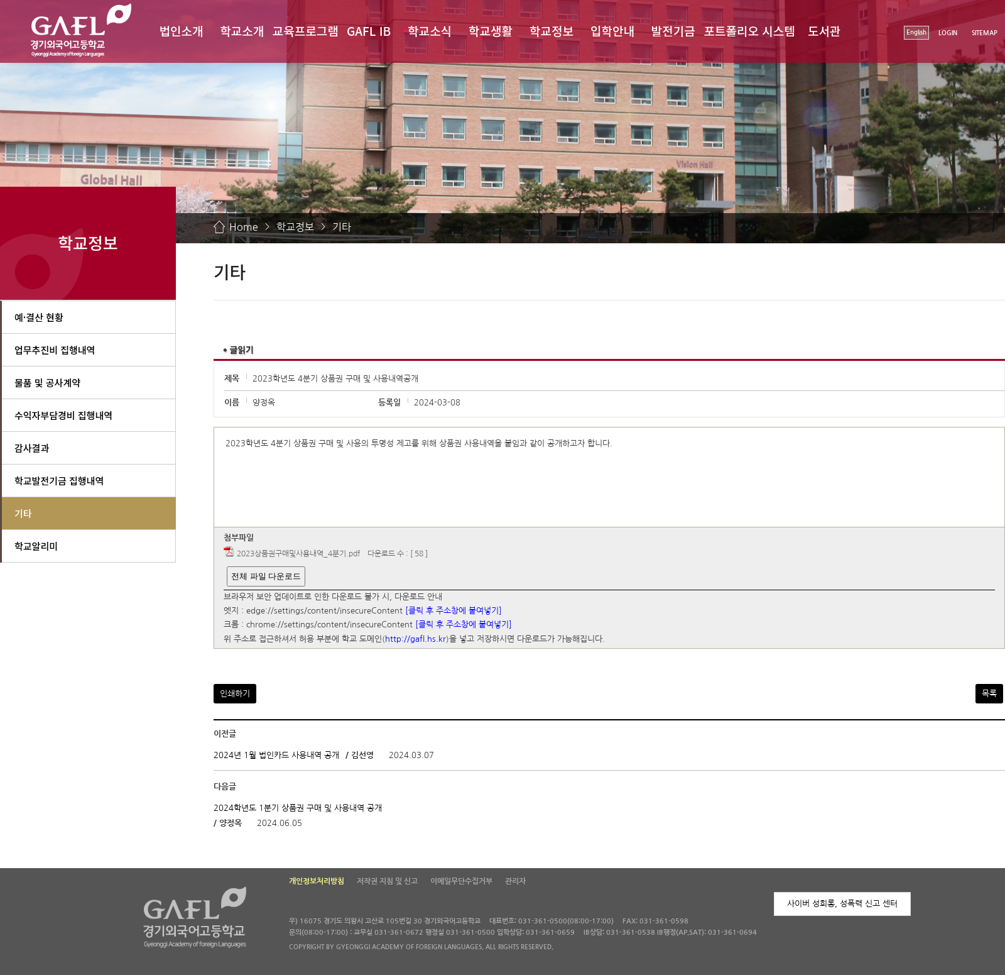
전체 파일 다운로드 (266, 576)
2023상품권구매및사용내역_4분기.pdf (298, 554)
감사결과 (31, 447)
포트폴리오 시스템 (749, 30)
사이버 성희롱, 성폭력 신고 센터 (842, 904)
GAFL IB (369, 30)
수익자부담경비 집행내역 (63, 415)
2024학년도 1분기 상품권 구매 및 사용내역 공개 (298, 808)
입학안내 (612, 30)
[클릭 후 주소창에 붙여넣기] (453, 611)
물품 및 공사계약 (47, 382)
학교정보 (551, 30)
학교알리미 (36, 546)
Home (243, 227)
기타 (341, 227)
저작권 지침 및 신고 (387, 881)
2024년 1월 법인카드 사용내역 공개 (276, 755)
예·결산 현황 (38, 317)
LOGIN (947, 33)
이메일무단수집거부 (461, 881)
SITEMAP (984, 33)
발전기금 (673, 30)
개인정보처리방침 (316, 881)
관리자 (515, 881)
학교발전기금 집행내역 (59, 480)
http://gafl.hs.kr (415, 639)
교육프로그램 (306, 30)
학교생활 (491, 30)
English (916, 32)
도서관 (824, 30)
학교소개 (242, 30)
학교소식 (430, 30)
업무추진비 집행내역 (54, 349)
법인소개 (181, 30)
